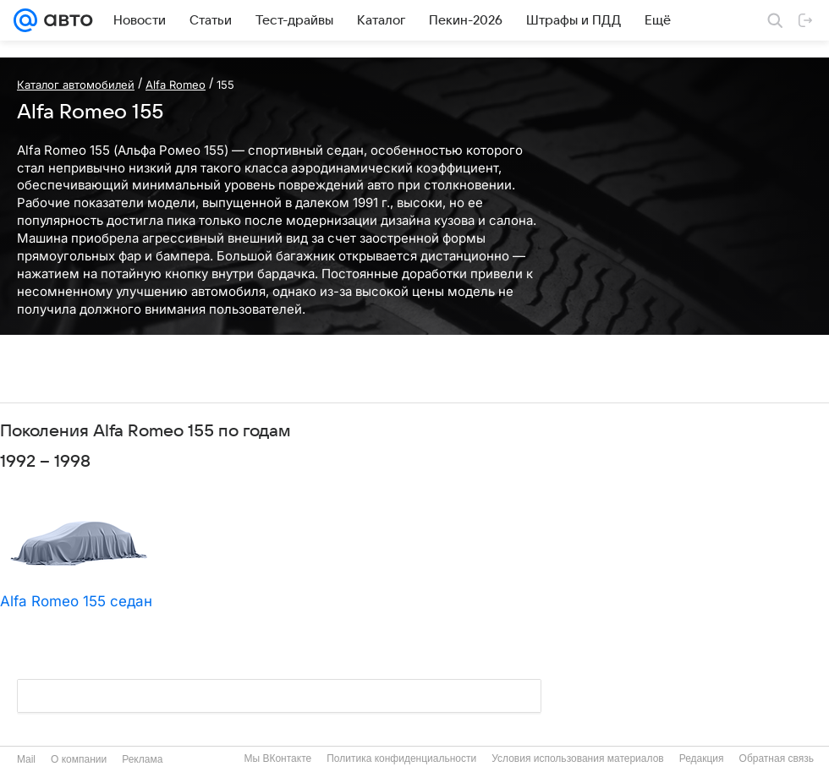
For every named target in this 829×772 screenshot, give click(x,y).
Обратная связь (776, 758)
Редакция (701, 758)
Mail (26, 759)
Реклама (142, 759)
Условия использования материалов (577, 758)
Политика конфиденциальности (401, 758)
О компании (79, 759)
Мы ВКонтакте (277, 758)
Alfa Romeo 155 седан (76, 601)
